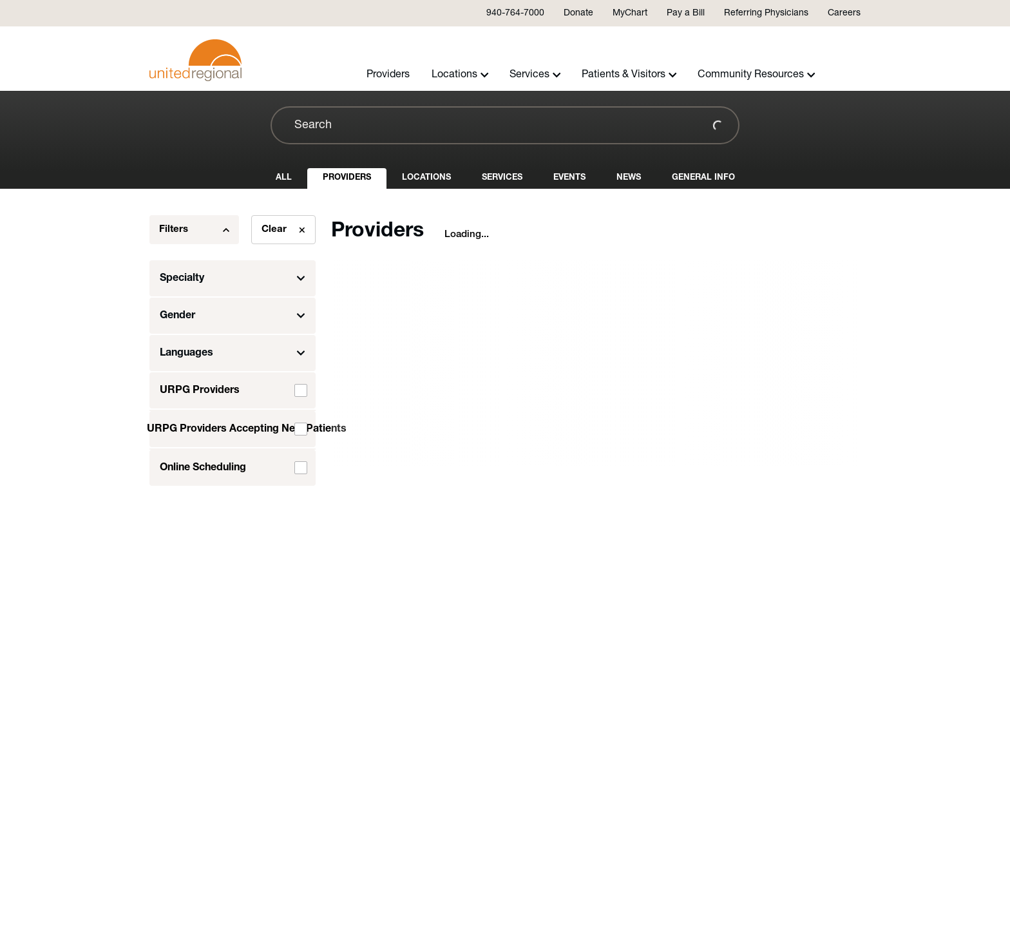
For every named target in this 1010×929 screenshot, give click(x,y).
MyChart (630, 13)
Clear (283, 230)
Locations (460, 75)
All (284, 177)
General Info (703, 177)
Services (535, 75)
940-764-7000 (515, 13)
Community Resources (756, 75)
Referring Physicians (766, 13)
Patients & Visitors (629, 75)
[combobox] (505, 125)
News (628, 177)
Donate (578, 13)
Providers (388, 75)
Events (569, 177)
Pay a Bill (686, 13)
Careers (844, 13)
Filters (194, 230)
